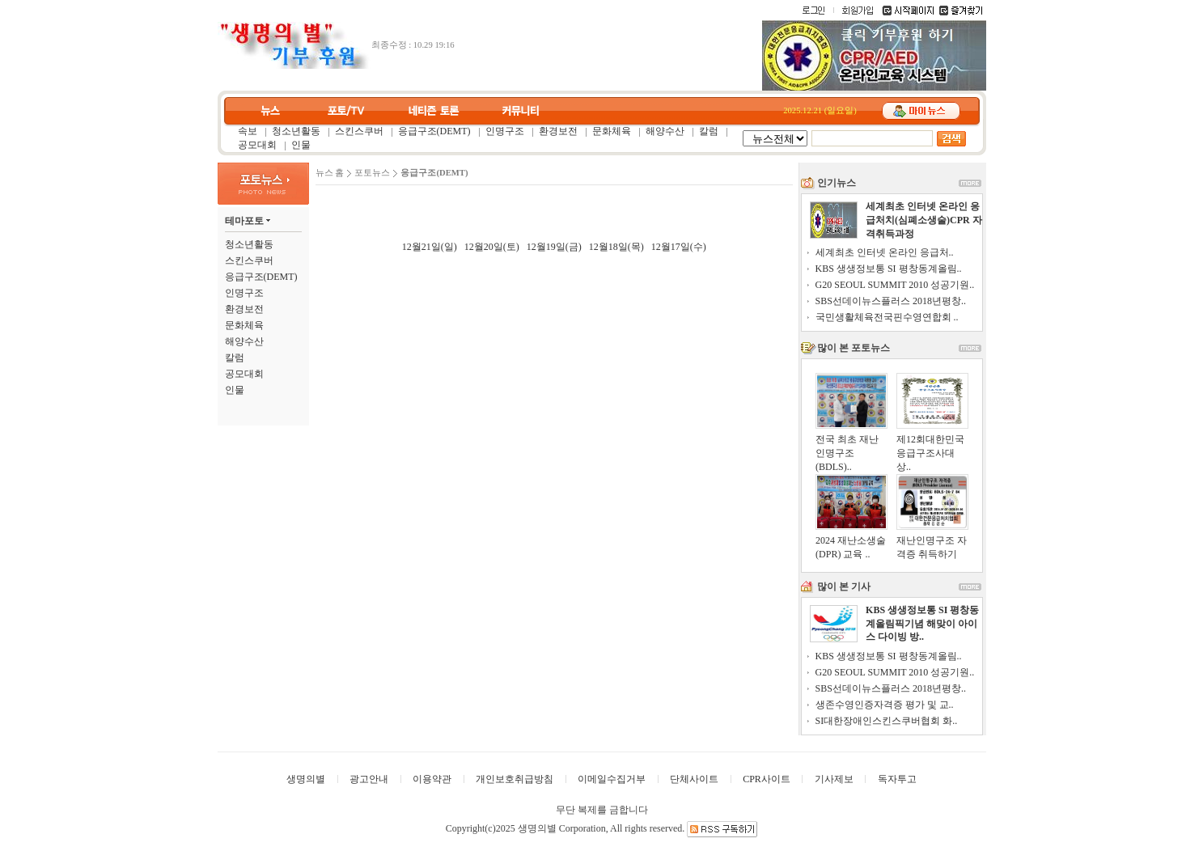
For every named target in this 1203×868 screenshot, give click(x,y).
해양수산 (665, 131)
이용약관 (432, 779)
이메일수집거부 (612, 779)
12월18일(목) (616, 246)
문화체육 (611, 131)
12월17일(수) (678, 246)
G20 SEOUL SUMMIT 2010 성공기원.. (895, 284)
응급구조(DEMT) (434, 131)
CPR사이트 (766, 779)
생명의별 (305, 779)
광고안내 (368, 779)
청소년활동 (296, 131)
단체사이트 (694, 779)
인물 (301, 144)
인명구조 (504, 131)
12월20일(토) (491, 246)
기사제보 (834, 779)
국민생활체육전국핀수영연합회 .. (887, 317)
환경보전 (558, 131)
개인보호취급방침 (514, 779)
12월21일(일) (429, 246)
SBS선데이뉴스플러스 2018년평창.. (890, 301)
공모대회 (257, 144)
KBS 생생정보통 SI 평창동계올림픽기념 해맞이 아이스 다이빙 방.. (922, 623)
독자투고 (897, 779)
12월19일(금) (554, 246)
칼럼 (708, 131)
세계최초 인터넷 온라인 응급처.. (884, 252)
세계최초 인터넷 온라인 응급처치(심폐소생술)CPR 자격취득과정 (924, 220)
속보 (247, 131)
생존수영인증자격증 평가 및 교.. (884, 704)
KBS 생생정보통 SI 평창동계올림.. (888, 268)
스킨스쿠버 (359, 131)
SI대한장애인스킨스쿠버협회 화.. (886, 720)
